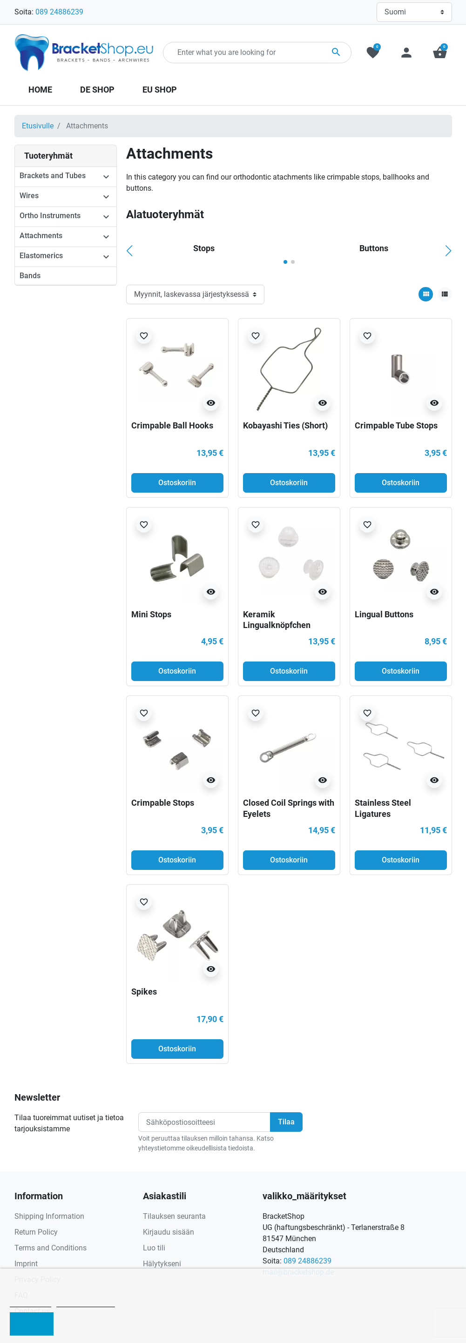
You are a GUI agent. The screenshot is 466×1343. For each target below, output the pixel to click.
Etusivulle (38, 125)
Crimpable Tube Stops (396, 425)
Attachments (41, 235)
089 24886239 (59, 11)
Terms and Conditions (50, 1247)
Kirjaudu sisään (168, 1232)
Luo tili (154, 1247)
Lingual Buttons (384, 614)
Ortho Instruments (50, 215)
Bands (30, 275)
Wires (29, 195)
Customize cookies (85, 1303)
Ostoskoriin (177, 482)
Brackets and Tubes (53, 175)
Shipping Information (49, 1216)
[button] (440, 52)
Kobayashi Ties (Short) (285, 425)
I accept (32, 1324)
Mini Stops (151, 614)
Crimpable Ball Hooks (172, 425)
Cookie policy (30, 1303)
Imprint (26, 1263)
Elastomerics (41, 255)
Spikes (144, 991)
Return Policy (36, 1232)
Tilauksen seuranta (174, 1216)
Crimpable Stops (162, 803)
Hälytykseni (162, 1263)
